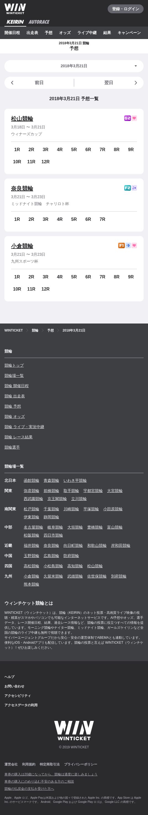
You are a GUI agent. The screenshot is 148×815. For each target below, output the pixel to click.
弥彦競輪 (31, 490)
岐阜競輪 (55, 527)
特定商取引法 (50, 764)
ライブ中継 (87, 32)
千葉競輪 (51, 509)
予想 (48, 32)
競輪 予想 (12, 406)
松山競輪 (22, 119)
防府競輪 (71, 555)
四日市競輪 (53, 535)
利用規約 (28, 764)
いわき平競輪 (75, 480)
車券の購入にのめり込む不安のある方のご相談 (39, 781)
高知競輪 (75, 566)
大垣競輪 (75, 527)
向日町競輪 (73, 545)
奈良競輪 (22, 188)
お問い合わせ (14, 686)
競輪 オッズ (14, 416)
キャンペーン (129, 32)
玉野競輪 (31, 555)
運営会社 (11, 764)
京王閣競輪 (57, 498)
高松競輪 (31, 566)
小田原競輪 (113, 509)
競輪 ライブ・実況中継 (24, 427)
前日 (26, 82)
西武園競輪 (33, 498)
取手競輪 (71, 490)
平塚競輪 (91, 509)
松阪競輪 (31, 535)
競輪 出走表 (14, 396)
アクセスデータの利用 (21, 705)
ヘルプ (9, 677)
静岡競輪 (51, 517)
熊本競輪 (31, 584)
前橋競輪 (51, 490)
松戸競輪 (31, 509)
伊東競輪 (31, 517)
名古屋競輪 (33, 527)
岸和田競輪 (120, 545)
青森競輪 (51, 480)
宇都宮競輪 (93, 490)
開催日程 (12, 32)
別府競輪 (118, 576)
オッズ (65, 32)
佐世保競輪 (97, 576)
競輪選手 (12, 447)
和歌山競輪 (97, 545)
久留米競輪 (53, 576)
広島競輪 (51, 555)
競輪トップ (14, 365)
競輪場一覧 (14, 375)
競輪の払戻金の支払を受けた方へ (29, 789)
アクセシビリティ (17, 696)
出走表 (32, 32)
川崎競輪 (71, 509)
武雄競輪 (75, 576)
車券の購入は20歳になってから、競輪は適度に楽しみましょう (50, 774)
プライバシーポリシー (80, 764)
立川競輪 (79, 498)
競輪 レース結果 (18, 437)
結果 (107, 32)
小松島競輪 (53, 566)
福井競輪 (31, 545)
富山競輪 (115, 527)
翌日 (121, 82)
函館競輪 (31, 480)
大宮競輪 (115, 490)
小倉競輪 (22, 246)
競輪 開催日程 (16, 386)
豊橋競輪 (95, 527)
